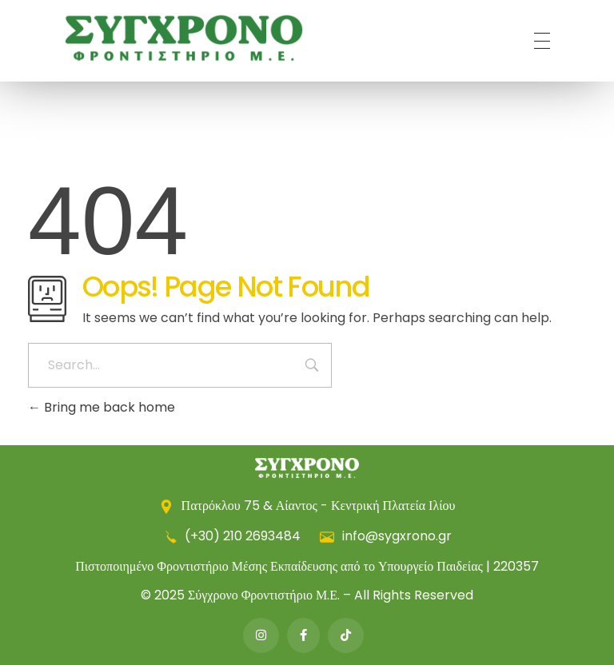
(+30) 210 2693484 (233, 536)
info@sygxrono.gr (386, 536)
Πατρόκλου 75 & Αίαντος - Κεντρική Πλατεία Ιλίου (307, 505)
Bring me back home (101, 407)
